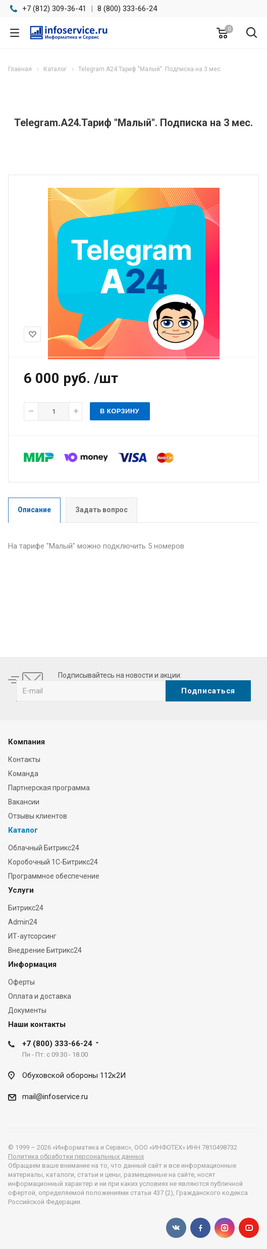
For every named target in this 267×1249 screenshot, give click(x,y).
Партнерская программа (49, 788)
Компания (26, 741)
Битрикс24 (25, 908)
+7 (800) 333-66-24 (57, 1043)
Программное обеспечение (53, 876)
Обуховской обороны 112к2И (74, 1075)
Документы (27, 1010)
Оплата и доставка (39, 996)
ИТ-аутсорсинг (32, 936)
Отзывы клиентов (37, 816)
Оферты (21, 982)
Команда (23, 774)
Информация (32, 964)
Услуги (21, 890)
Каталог (23, 830)
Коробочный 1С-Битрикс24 (53, 862)
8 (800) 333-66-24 (127, 8)
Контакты (24, 759)
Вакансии (23, 802)
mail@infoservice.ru (55, 1096)
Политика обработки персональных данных (76, 1156)
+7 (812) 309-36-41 (54, 8)
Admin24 (22, 922)
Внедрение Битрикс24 (45, 950)
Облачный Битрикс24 (43, 848)
